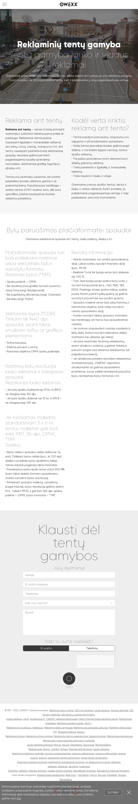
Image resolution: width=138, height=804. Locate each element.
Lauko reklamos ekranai (40, 745)
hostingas (84, 766)
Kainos (80, 732)
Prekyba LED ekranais (80, 749)
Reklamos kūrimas (15, 736)
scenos (43, 758)
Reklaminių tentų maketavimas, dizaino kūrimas (80, 736)
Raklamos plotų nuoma (61, 710)
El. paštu (46, 648)
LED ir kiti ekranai (84, 710)
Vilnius (93, 775)
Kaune (65, 745)
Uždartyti (129, 792)
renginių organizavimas (58, 753)
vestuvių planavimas (83, 753)
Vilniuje (57, 745)
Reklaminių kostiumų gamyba (28, 753)
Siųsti (69, 687)
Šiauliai (122, 775)
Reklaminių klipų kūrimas (39, 736)
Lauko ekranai (102, 710)
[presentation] (50, 662)
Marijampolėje (103, 745)
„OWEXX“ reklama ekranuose (61, 719)
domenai (63, 766)
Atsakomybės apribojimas (51, 775)
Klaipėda (112, 775)
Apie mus (71, 775)
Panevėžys (66, 779)
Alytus (46, 749)
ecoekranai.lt (37, 719)
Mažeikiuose (35, 749)
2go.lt (26, 719)
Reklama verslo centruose (58, 727)
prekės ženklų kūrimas (60, 770)
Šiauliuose (88, 745)
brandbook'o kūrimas (84, 770)
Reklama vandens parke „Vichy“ (74, 723)
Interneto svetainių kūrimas (32, 762)
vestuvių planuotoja (106, 753)
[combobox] (69, 603)
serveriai (73, 766)
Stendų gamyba (119, 710)
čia (19, 798)
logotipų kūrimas (38, 770)
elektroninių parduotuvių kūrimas (66, 762)
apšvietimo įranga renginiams (64, 758)
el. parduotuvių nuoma (98, 762)
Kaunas (102, 775)
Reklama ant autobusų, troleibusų (24, 727)
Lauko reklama (14, 719)
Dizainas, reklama (18, 770)
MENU (4, 4)
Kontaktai (83, 775)
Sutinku (113, 792)
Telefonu (92, 648)
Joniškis (55, 749)
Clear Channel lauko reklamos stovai (98, 719)
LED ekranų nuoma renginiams (78, 714)
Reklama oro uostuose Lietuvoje (91, 727)
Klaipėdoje (76, 745)
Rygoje (64, 749)
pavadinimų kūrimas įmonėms (113, 770)
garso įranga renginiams (94, 758)
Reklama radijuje (67, 732)
